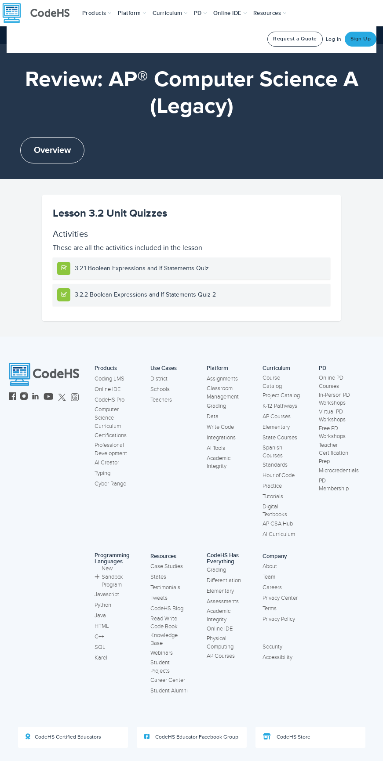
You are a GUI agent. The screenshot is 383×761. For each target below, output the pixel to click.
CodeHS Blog (166, 608)
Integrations (221, 437)
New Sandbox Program (109, 576)
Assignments (222, 378)
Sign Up (360, 39)
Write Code (220, 427)
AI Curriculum (279, 534)
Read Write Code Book (164, 623)
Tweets (159, 598)
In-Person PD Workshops (334, 399)
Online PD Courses (331, 382)
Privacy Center (280, 598)
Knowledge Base (164, 639)
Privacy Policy (279, 619)
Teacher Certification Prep (333, 453)
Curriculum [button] (170, 13)
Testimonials (165, 587)
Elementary (276, 427)
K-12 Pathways (280, 405)
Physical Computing (220, 642)
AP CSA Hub (278, 523)
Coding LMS (109, 378)
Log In (334, 39)
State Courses (280, 437)
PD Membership (334, 485)
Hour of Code (279, 475)
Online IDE (107, 389)
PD (322, 368)
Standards (275, 464)
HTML (102, 626)
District (159, 378)
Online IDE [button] (230, 13)
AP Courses (277, 416)
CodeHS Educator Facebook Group (191, 736)
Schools (160, 389)
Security (272, 646)
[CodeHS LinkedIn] (35, 397)
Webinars (161, 652)
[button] (97, 13)
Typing (102, 473)
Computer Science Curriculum (108, 417)
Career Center (167, 680)
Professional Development (111, 449)
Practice (272, 485)
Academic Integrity (218, 462)
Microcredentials (339, 470)
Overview (52, 150)
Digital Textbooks (275, 510)
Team (269, 576)
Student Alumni (169, 690)
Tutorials (273, 496)
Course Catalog (272, 382)
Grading (216, 405)
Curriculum (276, 368)
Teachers (161, 399)
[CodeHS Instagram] (24, 397)
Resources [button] (270, 13)
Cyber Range (110, 483)
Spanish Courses (273, 452)
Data (213, 416)
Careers (272, 587)
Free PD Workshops (332, 432)
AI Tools (216, 448)
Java (100, 615)
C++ (99, 636)
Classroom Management (223, 392)
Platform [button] (132, 13)
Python (103, 605)
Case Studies (166, 566)
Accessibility (277, 657)
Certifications (111, 435)
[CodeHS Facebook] (12, 397)
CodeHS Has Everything (223, 558)
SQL (100, 647)
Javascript (107, 594)
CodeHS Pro (109, 399)
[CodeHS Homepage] (39, 13)
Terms (270, 608)
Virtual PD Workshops (332, 416)
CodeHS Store (286, 736)
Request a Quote (295, 39)
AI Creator (107, 462)
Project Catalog (281, 395)
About (270, 566)
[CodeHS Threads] (74, 397)
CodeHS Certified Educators (63, 736)
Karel (101, 657)
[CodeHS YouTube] (49, 397)
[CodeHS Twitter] (62, 397)
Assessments (223, 601)
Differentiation (224, 580)
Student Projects (160, 666)
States (158, 576)
